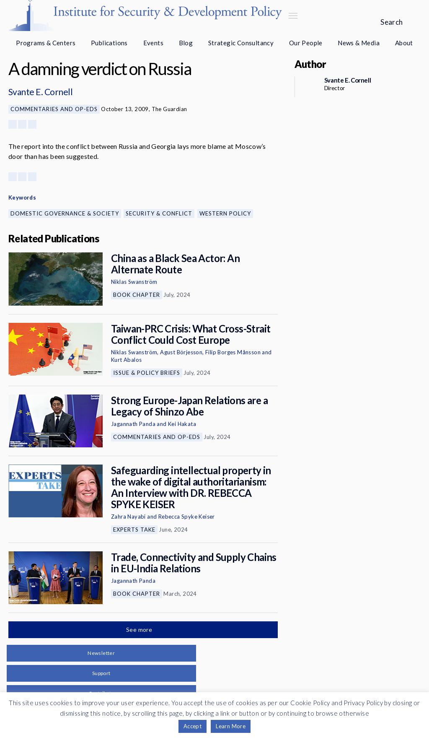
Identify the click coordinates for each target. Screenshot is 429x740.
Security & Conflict (159, 213)
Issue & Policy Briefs (146, 372)
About (404, 43)
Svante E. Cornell (40, 91)
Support (101, 673)
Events (153, 43)
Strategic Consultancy (241, 43)
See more (140, 629)
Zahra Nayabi (128, 516)
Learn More (231, 726)
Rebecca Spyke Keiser (186, 516)
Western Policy (225, 213)
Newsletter (101, 653)
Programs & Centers (45, 43)
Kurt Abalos (126, 359)
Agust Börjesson (181, 352)
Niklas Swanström (134, 281)
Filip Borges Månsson (233, 352)
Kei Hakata (182, 424)
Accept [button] (192, 726)
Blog (186, 43)
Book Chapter (136, 294)
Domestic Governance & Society (64, 213)
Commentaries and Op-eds (54, 109)
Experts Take (134, 529)
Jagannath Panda (133, 424)
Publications (109, 43)
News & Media (359, 43)
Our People (306, 43)
